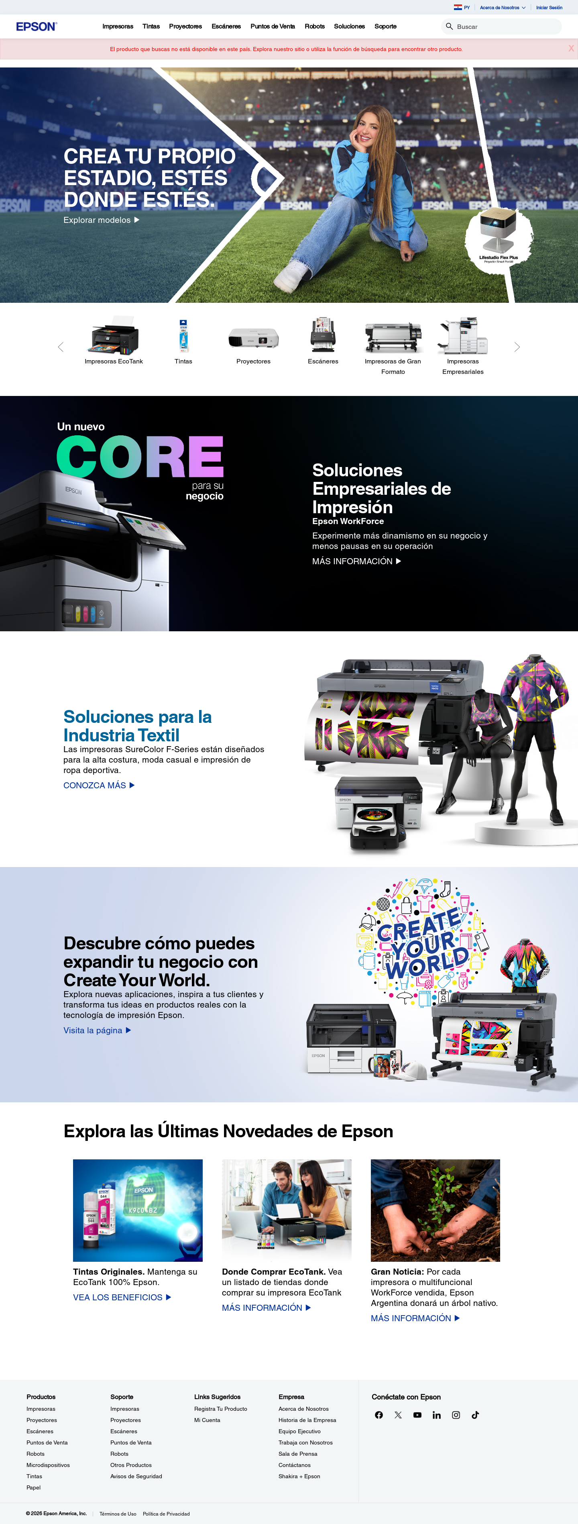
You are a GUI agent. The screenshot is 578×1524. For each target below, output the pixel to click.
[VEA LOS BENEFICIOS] (122, 1297)
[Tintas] (151, 26)
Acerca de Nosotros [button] (503, 7)
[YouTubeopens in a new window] (417, 1415)
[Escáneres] (323, 341)
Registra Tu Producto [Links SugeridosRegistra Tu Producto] (220, 1409)
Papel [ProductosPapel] (33, 1487)
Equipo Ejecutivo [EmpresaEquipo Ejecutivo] (300, 1431)
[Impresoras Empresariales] (463, 346)
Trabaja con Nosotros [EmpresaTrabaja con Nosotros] (306, 1442)
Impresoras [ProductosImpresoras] (40, 1409)
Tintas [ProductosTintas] (34, 1476)
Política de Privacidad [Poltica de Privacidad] (166, 1514)
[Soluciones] (349, 26)
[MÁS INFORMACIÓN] (356, 561)
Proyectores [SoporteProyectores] (125, 1420)
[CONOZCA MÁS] (99, 785)
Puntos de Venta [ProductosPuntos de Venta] (47, 1442)
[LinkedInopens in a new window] (436, 1415)
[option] (289, 185)
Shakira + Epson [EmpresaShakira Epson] (299, 1476)
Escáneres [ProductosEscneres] (39, 1431)
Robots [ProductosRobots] (35, 1454)
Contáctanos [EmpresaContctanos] (295, 1465)
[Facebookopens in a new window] (379, 1415)
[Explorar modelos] (101, 220)
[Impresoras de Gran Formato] (393, 346)
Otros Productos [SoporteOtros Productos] (131, 1465)
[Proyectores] (253, 341)
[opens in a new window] (475, 1415)
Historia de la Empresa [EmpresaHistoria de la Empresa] (307, 1420)
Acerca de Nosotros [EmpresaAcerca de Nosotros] (304, 1409)
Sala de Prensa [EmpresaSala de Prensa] (298, 1454)
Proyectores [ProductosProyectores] (41, 1420)
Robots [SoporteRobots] (119, 1454)
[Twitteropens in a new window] (398, 1415)
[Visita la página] (97, 1030)
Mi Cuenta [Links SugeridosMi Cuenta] (207, 1420)
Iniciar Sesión (549, 7)
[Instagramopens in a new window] (456, 1415)
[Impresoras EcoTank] (113, 341)
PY (462, 7)
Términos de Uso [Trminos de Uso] (118, 1514)
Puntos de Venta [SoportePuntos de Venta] (131, 1442)
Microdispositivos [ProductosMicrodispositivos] (48, 1465)
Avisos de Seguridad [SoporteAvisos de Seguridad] (136, 1476)
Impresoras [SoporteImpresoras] (124, 1409)
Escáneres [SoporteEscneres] (123, 1431)
